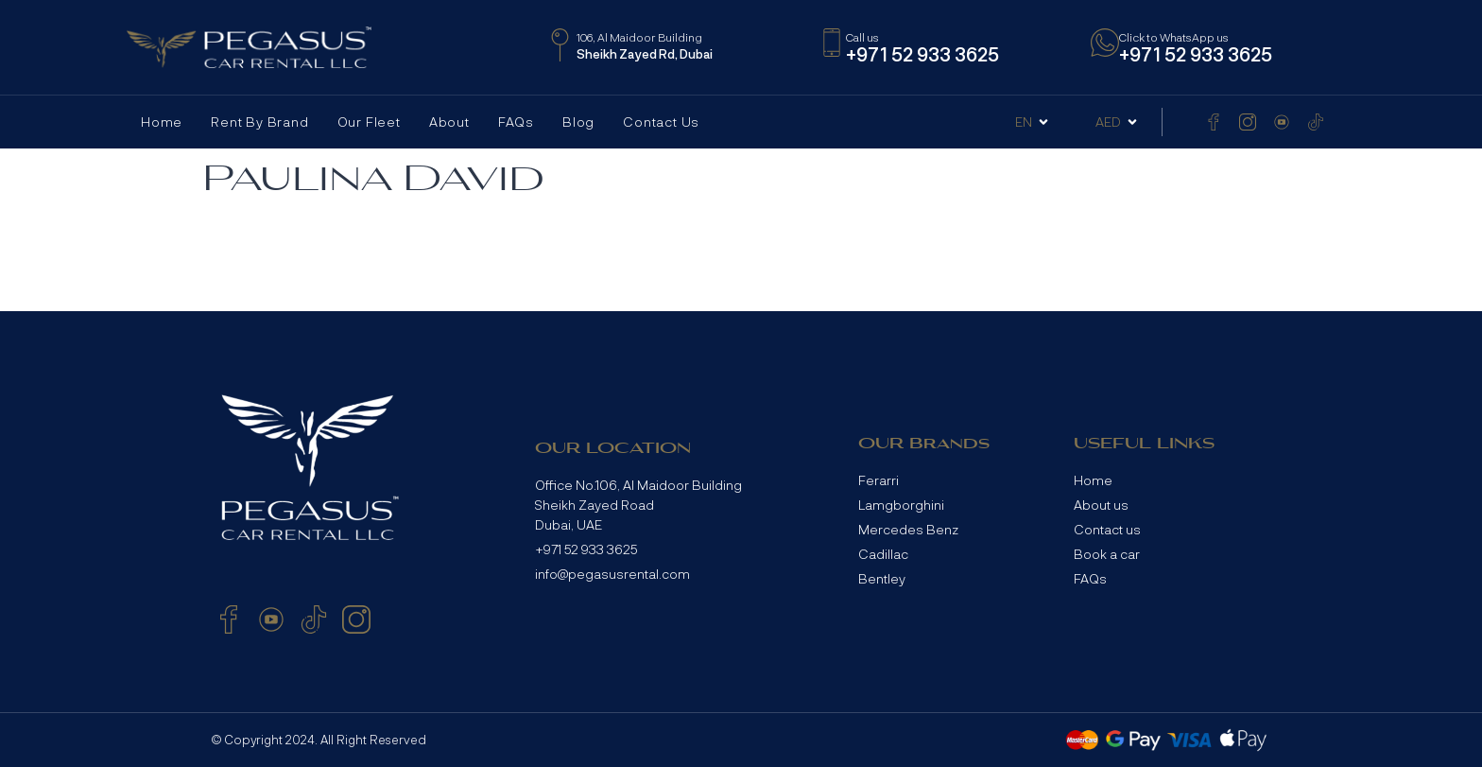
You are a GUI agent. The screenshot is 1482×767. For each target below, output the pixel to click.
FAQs (516, 121)
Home (161, 121)
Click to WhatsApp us (1174, 37)
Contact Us (661, 121)
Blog (578, 121)
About (449, 121)
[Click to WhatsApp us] (1105, 42)
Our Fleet (369, 121)
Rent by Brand (259, 121)
